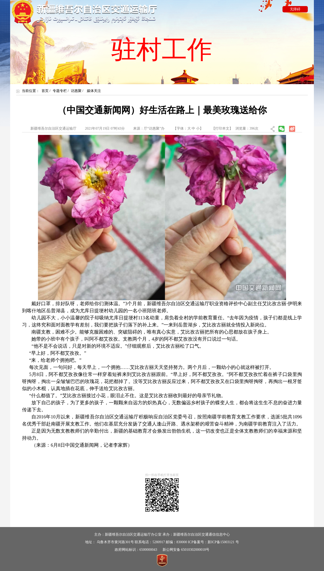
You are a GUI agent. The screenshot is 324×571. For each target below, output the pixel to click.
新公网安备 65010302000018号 (186, 550)
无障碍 (295, 9)
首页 (45, 91)
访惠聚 (76, 91)
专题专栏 (60, 91)
